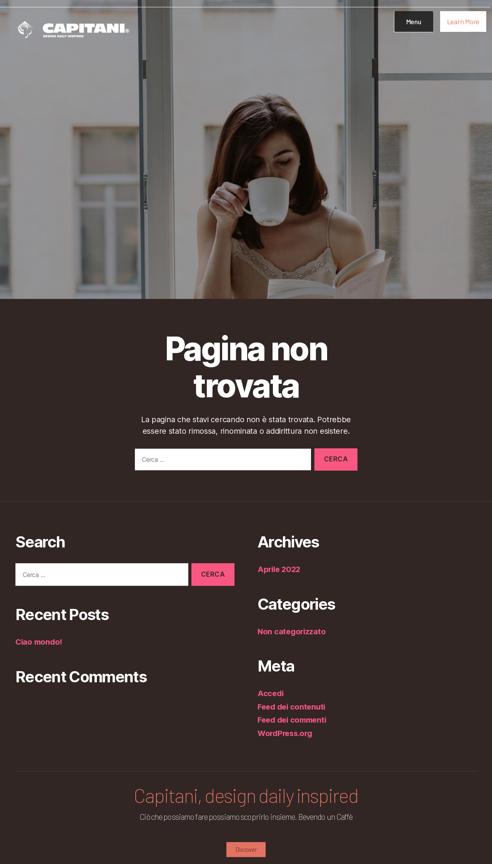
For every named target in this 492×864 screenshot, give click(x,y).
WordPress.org (287, 733)
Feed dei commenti (294, 720)
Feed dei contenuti (293, 706)
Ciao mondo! (39, 642)
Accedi (271, 693)
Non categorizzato (292, 631)
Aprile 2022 (280, 569)
